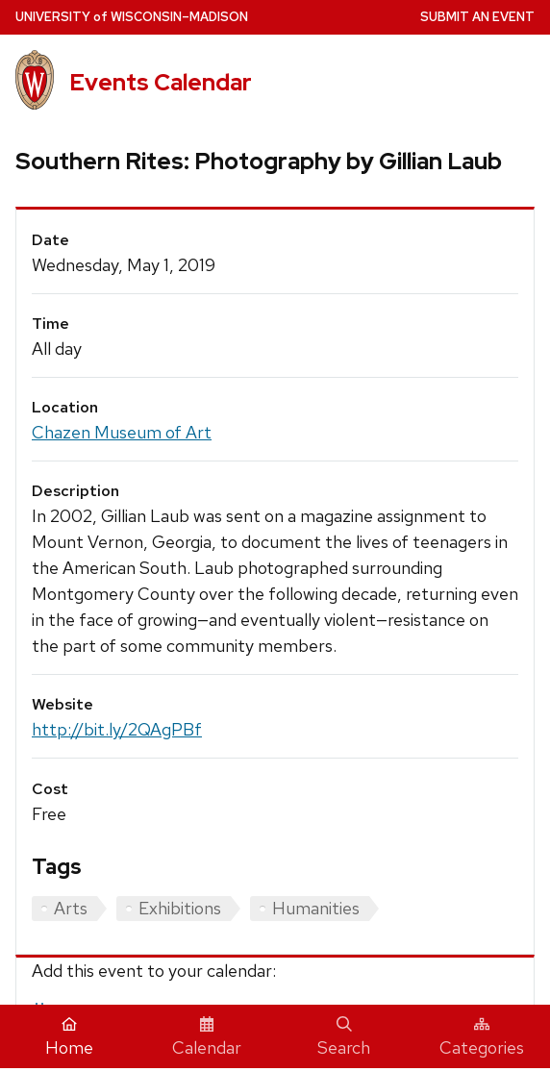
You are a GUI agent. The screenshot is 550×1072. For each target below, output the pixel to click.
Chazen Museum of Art (122, 432)
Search (343, 1037)
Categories (481, 1037)
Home (69, 1037)
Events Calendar (160, 82)
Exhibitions (179, 908)
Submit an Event (477, 17)
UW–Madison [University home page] (131, 17)
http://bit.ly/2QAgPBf (117, 729)
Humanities (316, 908)
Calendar (206, 1037)
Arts (71, 908)
